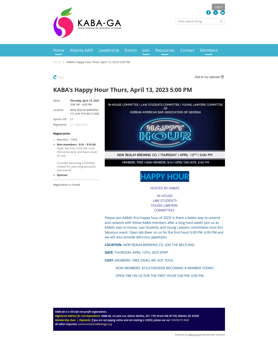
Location (58, 110)
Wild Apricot (194, 334)
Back (61, 77)
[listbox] (210, 77)
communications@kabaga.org (95, 324)
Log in (218, 7)
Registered (59, 124)
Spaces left (60, 119)
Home (57, 62)
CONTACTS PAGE (180, 320)
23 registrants (78, 124)
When (56, 100)
